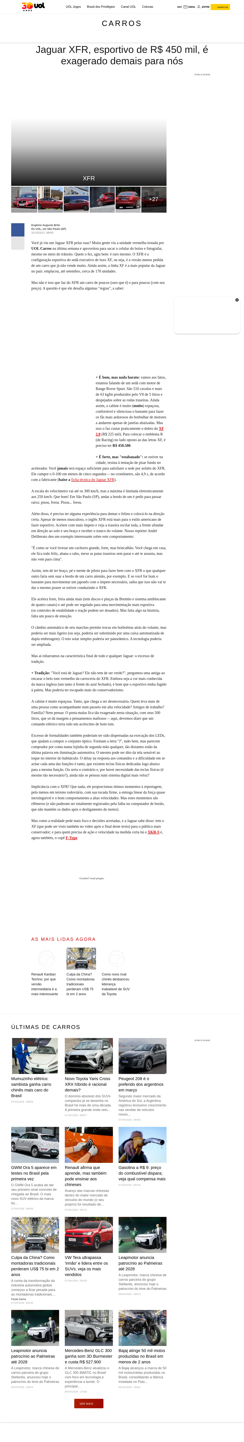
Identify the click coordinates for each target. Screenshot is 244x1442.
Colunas (147, 6)
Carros (122, 23)
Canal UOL (128, 6)
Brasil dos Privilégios (101, 6)
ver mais (89, 1403)
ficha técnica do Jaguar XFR (92, 480)
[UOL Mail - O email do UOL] (189, 7)
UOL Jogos (73, 6)
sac (179, 7)
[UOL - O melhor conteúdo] (33, 7)
